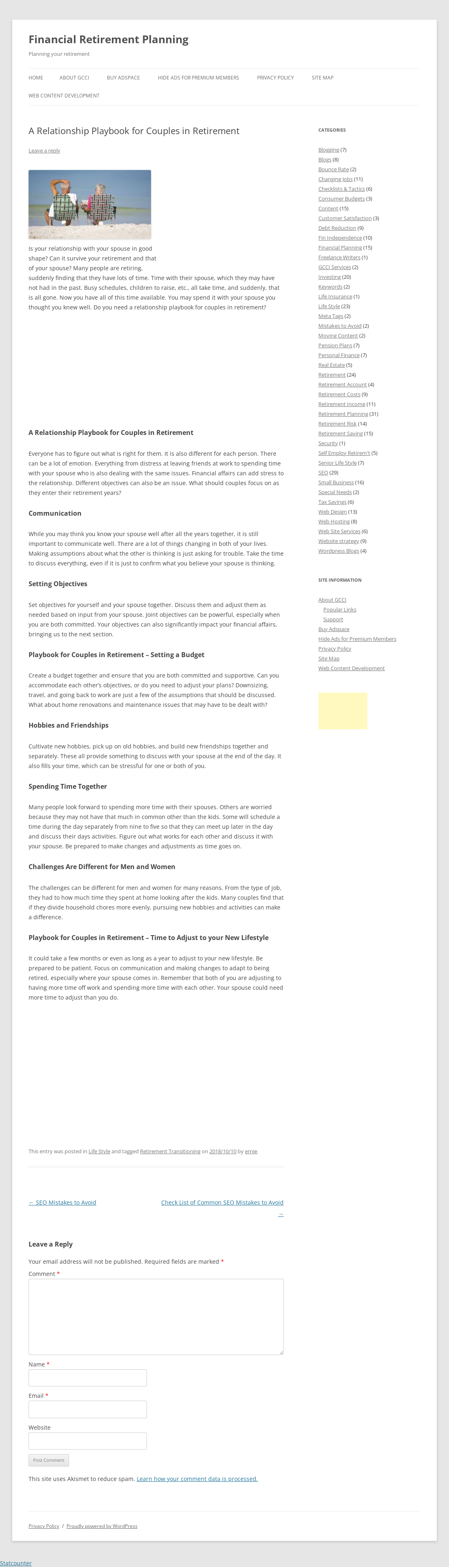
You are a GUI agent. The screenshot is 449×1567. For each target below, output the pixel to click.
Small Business (336, 482)
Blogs (324, 159)
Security (328, 443)
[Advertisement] (222, 216)
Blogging (328, 149)
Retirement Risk (337, 423)
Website (40, 1427)
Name (39, 1364)
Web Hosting (334, 521)
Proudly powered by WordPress (102, 1526)
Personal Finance (339, 355)
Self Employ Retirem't (344, 453)
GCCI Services (334, 267)
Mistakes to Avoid (340, 325)
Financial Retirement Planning (109, 39)
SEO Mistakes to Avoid (62, 1202)
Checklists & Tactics (341, 188)
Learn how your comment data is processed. (197, 1479)
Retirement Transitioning (170, 1151)
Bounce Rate (333, 169)
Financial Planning (340, 247)
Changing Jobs (335, 179)
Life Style (99, 1151)
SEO (323, 472)
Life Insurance (335, 296)
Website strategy (338, 541)
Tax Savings (332, 501)
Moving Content (338, 335)
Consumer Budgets (341, 198)
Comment (44, 1274)
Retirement (332, 374)
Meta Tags (330, 316)
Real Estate (331, 365)
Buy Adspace (123, 77)
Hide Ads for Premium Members (198, 77)
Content (328, 208)
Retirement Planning (343, 413)
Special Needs (335, 492)
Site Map (322, 77)
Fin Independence (340, 237)
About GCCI (74, 77)
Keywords (330, 286)
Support (333, 619)
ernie (251, 1151)
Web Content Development (64, 95)
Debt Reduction (337, 228)
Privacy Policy (275, 77)
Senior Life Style (337, 462)
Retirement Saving (340, 433)
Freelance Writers (339, 257)
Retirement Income (341, 404)
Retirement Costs (339, 394)
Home (36, 77)
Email (39, 1395)
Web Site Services (339, 531)
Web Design (332, 511)
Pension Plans (335, 345)
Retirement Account (342, 384)
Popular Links (339, 609)
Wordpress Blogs (338, 550)
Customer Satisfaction (345, 218)
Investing (329, 276)
